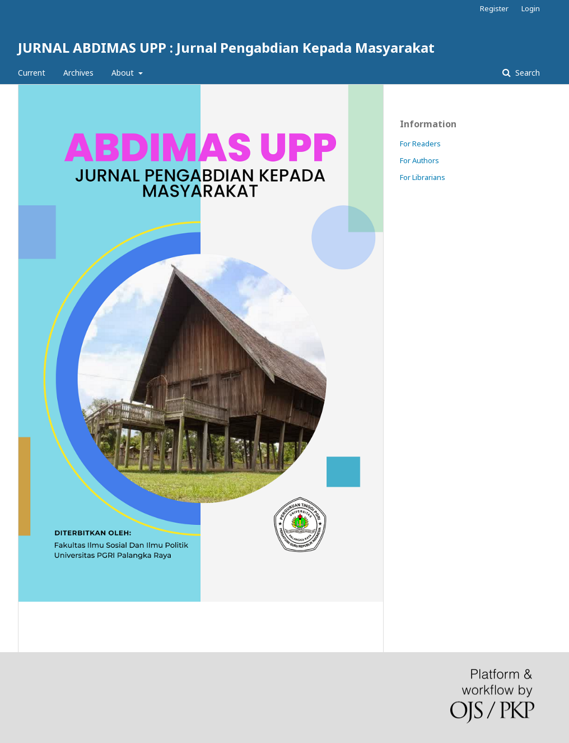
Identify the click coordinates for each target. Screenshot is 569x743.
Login (530, 8)
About (123, 72)
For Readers (420, 144)
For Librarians (422, 177)
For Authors (419, 160)
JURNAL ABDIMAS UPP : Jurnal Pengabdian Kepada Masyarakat (226, 47)
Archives (78, 72)
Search (526, 72)
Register (494, 8)
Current (31, 72)
